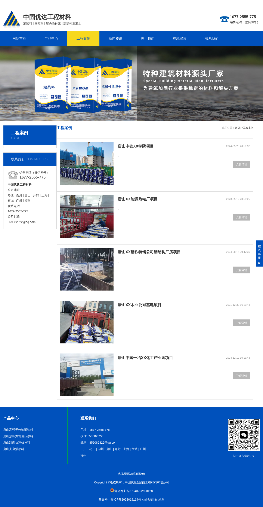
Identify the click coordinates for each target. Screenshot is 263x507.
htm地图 (159, 499)
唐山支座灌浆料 (13, 449)
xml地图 (147, 499)
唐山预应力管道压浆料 (18, 436)
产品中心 (51, 38)
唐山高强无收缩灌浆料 (18, 429)
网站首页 (19, 38)
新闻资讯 (115, 38)
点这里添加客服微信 (131, 474)
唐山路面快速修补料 (16, 442)
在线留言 (179, 38)
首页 (237, 127)
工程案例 (83, 38)
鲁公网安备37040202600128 (133, 491)
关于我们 (147, 38)
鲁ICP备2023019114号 (126, 499)
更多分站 (235, 3)
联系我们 (212, 38)
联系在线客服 (251, 3)
